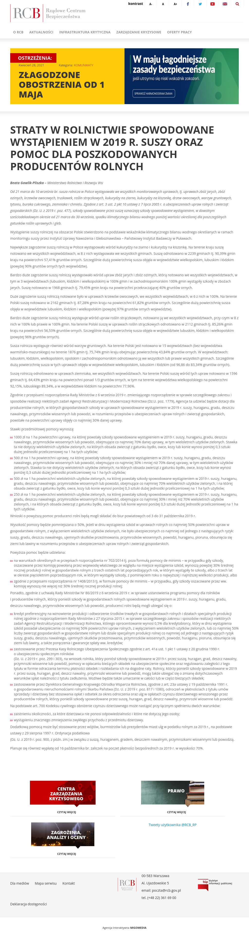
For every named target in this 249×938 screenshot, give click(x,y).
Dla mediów (19, 883)
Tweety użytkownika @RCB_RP (173, 824)
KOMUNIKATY (83, 65)
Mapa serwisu (46, 883)
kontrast (135, 3)
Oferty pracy (179, 32)
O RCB (18, 32)
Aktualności (41, 32)
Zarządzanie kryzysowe (138, 32)
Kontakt (68, 883)
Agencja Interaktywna (116, 927)
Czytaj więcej (66, 812)
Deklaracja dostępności (28, 904)
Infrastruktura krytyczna (84, 32)
